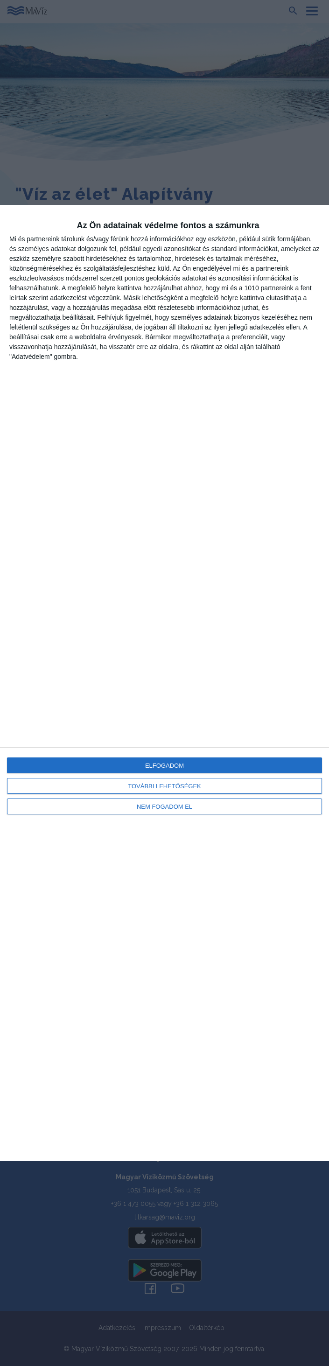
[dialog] (164, 683)
